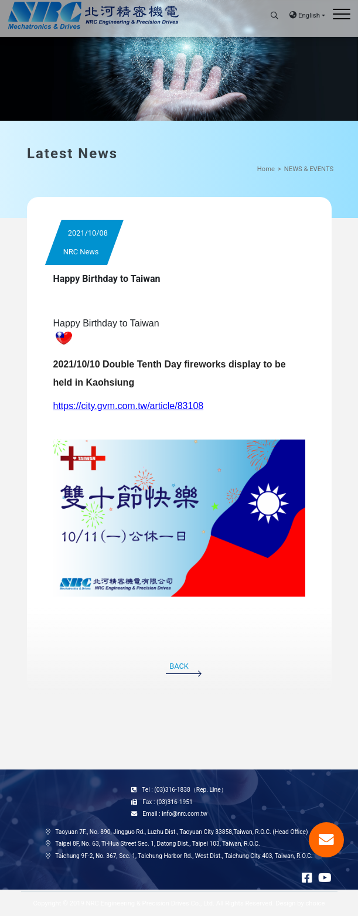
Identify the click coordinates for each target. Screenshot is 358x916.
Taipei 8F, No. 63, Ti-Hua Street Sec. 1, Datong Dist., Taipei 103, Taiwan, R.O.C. (157, 843)
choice (315, 903)
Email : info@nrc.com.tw (174, 814)
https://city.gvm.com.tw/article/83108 (128, 406)
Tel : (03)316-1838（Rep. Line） (184, 790)
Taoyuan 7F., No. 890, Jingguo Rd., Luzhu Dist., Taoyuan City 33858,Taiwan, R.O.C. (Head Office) (181, 832)
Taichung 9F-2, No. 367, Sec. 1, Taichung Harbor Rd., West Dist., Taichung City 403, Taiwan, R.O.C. (183, 856)
